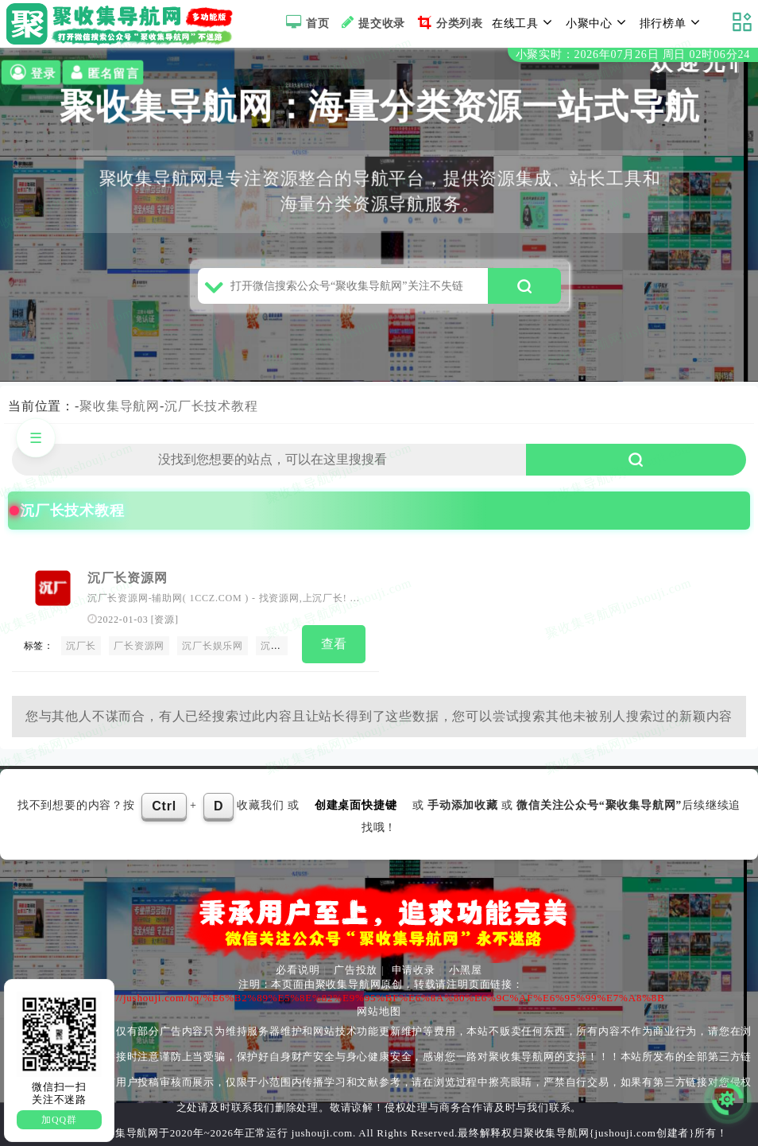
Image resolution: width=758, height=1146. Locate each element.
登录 (31, 72)
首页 (305, 22)
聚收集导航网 (119, 406)
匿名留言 (103, 72)
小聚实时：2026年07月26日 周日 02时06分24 (633, 54)
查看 (334, 644)
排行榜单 (672, 22)
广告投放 (355, 970)
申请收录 (413, 970)
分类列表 (448, 22)
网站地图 (378, 1011)
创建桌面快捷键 (356, 805)
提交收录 (371, 22)
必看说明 (297, 970)
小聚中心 (598, 22)
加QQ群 (59, 1119)
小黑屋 (465, 970)
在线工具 (524, 22)
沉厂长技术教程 (211, 406)
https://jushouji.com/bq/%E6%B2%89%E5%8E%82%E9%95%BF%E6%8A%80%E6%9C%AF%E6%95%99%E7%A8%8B (376, 998)
